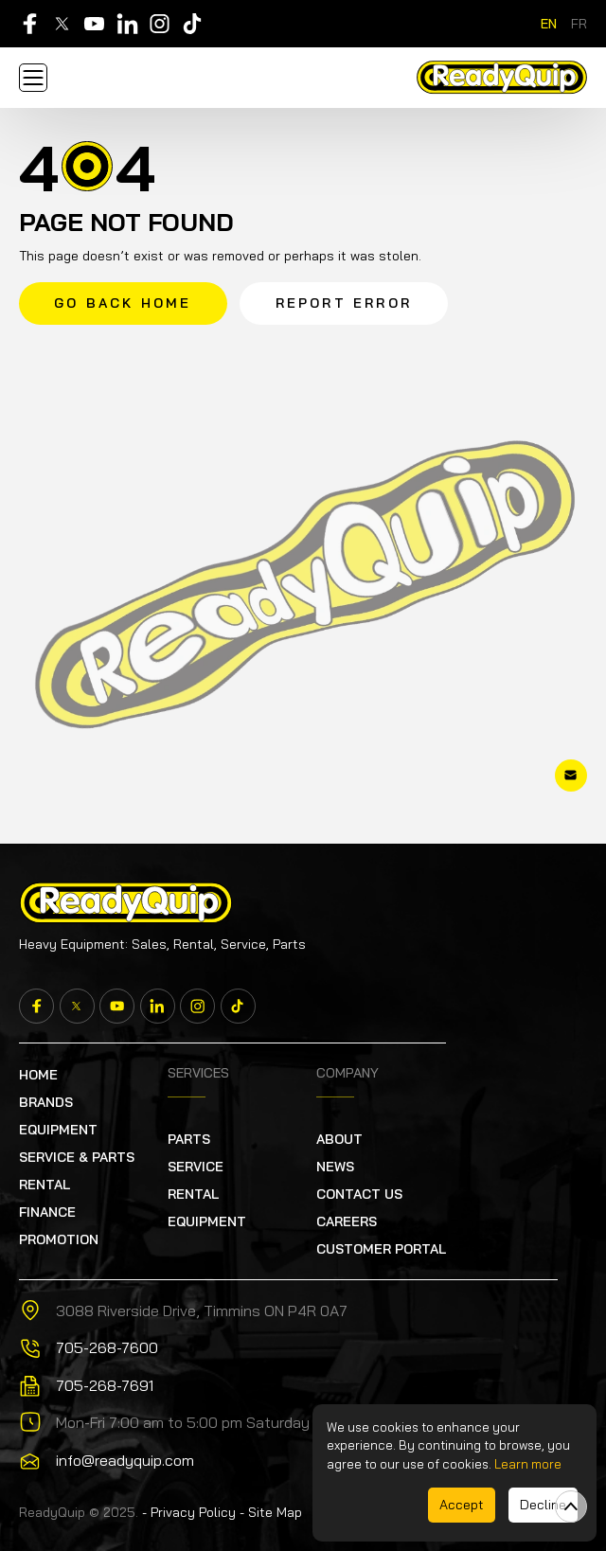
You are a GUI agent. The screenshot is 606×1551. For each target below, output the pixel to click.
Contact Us (359, 1194)
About (339, 1139)
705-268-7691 (104, 1385)
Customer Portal (381, 1248)
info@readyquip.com (125, 1460)
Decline (543, 1504)
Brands (46, 1102)
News (335, 1166)
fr (579, 23)
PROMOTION (58, 1239)
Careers (346, 1221)
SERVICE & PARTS (76, 1157)
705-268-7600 (107, 1347)
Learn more (527, 1463)
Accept (461, 1504)
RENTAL (44, 1184)
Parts (189, 1139)
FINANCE (47, 1212)
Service (195, 1166)
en (549, 23)
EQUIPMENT (58, 1129)
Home (38, 1074)
